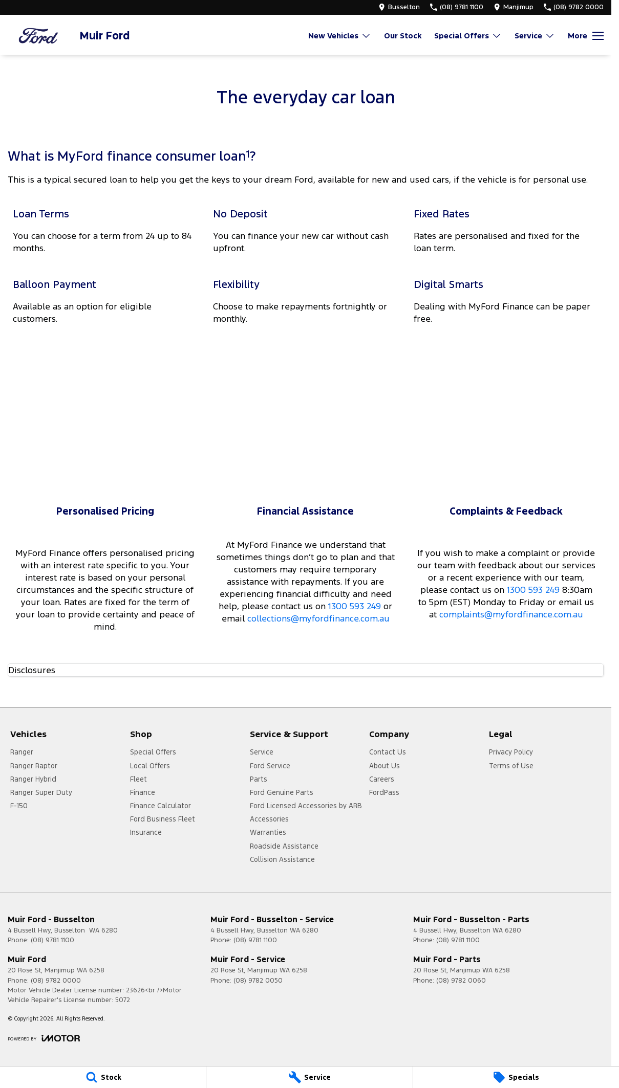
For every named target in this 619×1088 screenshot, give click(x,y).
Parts (258, 779)
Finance (142, 792)
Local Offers (150, 765)
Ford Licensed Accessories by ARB (306, 805)
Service (261, 752)
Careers (381, 779)
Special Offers (153, 752)
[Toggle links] (44, 1038)
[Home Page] (38, 35)
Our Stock (402, 35)
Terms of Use (511, 765)
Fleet (138, 779)
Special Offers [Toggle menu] (468, 35)
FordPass (384, 792)
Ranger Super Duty (41, 792)
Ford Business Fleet (162, 819)
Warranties (268, 832)
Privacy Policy (511, 752)
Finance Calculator (160, 805)
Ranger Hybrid (33, 779)
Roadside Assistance (284, 846)
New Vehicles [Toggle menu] (339, 35)
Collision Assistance (282, 859)
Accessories (269, 819)
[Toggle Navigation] (586, 36)
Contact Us (387, 752)
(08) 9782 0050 (258, 980)
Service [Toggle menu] (535, 35)
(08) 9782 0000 (56, 980)
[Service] (309, 1077)
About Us (384, 765)
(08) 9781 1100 (52, 940)
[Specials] (516, 1077)
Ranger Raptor (33, 765)
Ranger (21, 752)
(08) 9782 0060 (461, 980)
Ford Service (270, 765)
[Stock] (103, 1077)
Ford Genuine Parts (281, 792)
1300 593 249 (354, 606)
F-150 (19, 805)
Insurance (146, 832)
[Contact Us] (399, 7)
